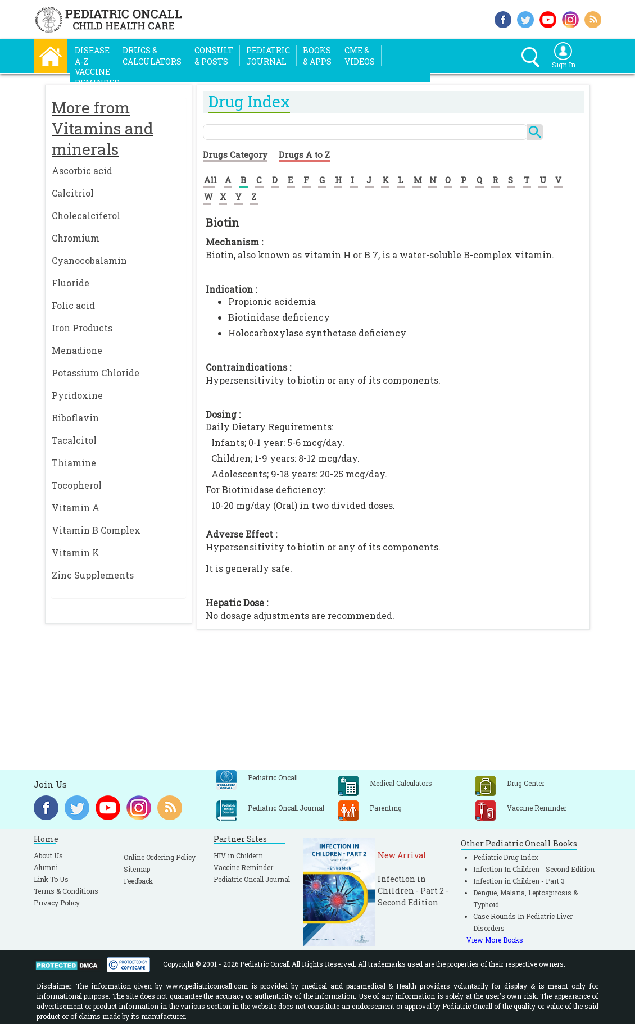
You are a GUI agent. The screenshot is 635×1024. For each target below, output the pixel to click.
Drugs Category (235, 154)
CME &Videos (359, 56)
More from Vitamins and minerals (102, 128)
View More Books (494, 939)
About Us (48, 855)
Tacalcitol (74, 440)
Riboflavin (75, 418)
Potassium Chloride (95, 373)
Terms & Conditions (66, 890)
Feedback (138, 880)
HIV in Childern (238, 855)
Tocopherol (77, 485)
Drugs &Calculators (152, 56)
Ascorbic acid (82, 170)
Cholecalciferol (86, 215)
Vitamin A (75, 507)
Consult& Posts (213, 56)
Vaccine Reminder (243, 867)
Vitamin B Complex (96, 530)
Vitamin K (75, 552)
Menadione (77, 350)
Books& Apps (317, 56)
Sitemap (137, 868)
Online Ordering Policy (160, 857)
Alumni (46, 867)
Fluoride (70, 283)
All (210, 179)
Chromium (75, 238)
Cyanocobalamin (89, 260)
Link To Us (51, 879)
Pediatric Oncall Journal (252, 879)
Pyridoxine (77, 395)
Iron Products (82, 328)
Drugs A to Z (304, 154)
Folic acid (73, 305)
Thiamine (74, 462)
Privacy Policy (57, 902)
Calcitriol (73, 193)
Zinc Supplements (93, 575)
